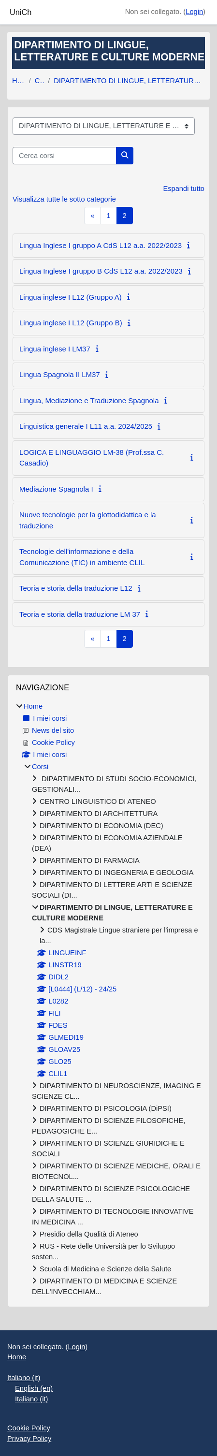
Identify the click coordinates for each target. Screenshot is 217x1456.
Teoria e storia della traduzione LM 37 (79, 614)
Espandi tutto (183, 188)
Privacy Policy (29, 1438)
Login (194, 11)
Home (18, 81)
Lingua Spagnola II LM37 (59, 374)
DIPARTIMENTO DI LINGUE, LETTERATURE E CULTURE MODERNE (129, 81)
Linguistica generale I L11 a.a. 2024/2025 (85, 426)
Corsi (39, 81)
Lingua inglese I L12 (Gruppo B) (70, 323)
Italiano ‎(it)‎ (23, 1378)
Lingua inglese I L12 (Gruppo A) (70, 297)
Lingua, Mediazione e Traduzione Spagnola (89, 400)
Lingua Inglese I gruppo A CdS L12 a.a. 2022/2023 (100, 245)
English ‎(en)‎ (34, 1388)
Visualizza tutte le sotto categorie (64, 199)
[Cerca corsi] (64, 155)
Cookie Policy (28, 1428)
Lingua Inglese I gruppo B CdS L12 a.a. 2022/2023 (101, 271)
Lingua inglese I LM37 (54, 349)
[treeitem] (108, 999)
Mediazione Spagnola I (56, 489)
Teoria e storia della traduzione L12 (75, 588)
